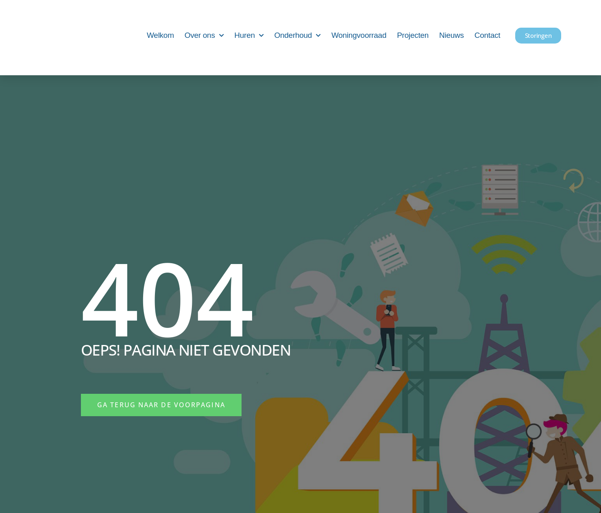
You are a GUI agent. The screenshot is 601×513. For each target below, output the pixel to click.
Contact (488, 35)
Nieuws (451, 35)
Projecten (413, 35)
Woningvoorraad (358, 35)
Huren (248, 35)
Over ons (204, 35)
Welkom (160, 35)
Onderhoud (297, 35)
